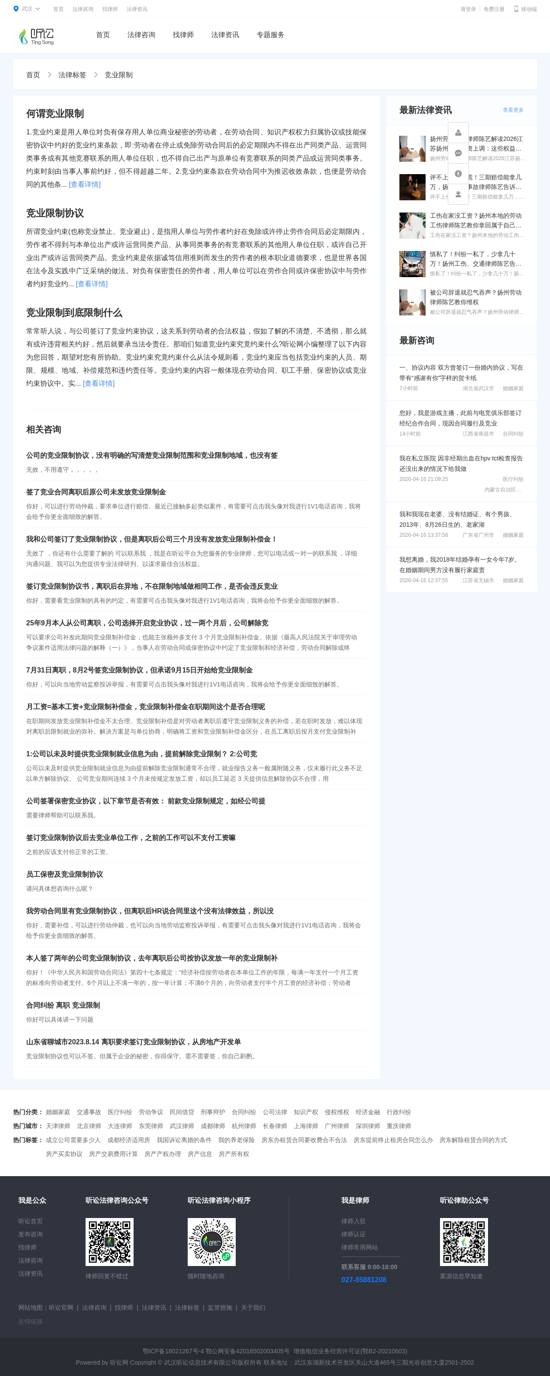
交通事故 (89, 1111)
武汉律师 (182, 1125)
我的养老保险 (236, 1139)
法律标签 (72, 75)
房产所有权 (234, 1153)
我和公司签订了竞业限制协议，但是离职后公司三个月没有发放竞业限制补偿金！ (152, 539)
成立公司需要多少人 (73, 1139)
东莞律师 (151, 1125)
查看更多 (513, 110)
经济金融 (368, 1111)
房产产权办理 (162, 1153)
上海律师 (306, 1125)
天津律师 (58, 1125)
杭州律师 (244, 1125)
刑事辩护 (213, 1111)
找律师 (110, 9)
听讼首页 (30, 1221)
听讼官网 (61, 1307)
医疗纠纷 (513, 479)
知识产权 (306, 1111)
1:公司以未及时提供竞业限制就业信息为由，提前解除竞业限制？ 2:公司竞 (141, 754)
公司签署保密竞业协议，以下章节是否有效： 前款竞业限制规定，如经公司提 (145, 801)
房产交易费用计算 (113, 1153)
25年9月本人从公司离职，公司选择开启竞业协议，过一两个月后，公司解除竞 (147, 623)
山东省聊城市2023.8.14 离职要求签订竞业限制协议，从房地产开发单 (133, 1042)
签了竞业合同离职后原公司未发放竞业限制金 (96, 492)
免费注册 (494, 9)
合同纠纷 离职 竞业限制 (63, 1005)
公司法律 (275, 1111)
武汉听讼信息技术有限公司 (200, 1362)
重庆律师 (399, 1125)
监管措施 (220, 1307)
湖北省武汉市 (478, 388)
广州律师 (337, 1125)
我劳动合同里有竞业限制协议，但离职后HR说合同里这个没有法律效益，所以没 (150, 911)
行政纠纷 (399, 1111)
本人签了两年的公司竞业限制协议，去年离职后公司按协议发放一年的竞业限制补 (152, 958)
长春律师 (275, 1125)
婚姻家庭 (513, 388)
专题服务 (271, 34)
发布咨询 (30, 1234)
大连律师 (120, 1125)
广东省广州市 (478, 535)
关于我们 (253, 1307)
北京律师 (89, 1125)
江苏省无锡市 (478, 580)
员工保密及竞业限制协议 (64, 874)
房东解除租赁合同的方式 (473, 1139)
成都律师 (213, 1125)
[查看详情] (85, 184)
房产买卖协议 (64, 1153)
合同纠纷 (513, 434)
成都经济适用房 (128, 1139)
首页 (58, 9)
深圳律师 (368, 1125)
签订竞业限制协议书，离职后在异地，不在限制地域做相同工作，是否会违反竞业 (152, 586)
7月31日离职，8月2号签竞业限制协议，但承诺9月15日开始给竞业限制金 (139, 670)
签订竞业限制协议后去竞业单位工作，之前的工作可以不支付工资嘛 (131, 837)
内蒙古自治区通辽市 (508, 490)
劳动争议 (151, 1111)
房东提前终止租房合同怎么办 (393, 1139)
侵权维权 (337, 1111)
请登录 (468, 9)
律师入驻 (353, 1221)
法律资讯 (137, 9)
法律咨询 (82, 9)
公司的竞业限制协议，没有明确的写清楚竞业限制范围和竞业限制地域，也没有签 (152, 455)
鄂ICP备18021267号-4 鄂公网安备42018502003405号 (216, 1351)
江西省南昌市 (478, 434)
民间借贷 (182, 1111)
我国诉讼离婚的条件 (184, 1139)
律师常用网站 (359, 1247)
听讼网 (119, 1362)
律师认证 (353, 1234)
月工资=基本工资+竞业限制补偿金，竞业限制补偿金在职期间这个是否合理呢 (145, 706)
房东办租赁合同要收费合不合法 (304, 1139)
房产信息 (200, 1153)
